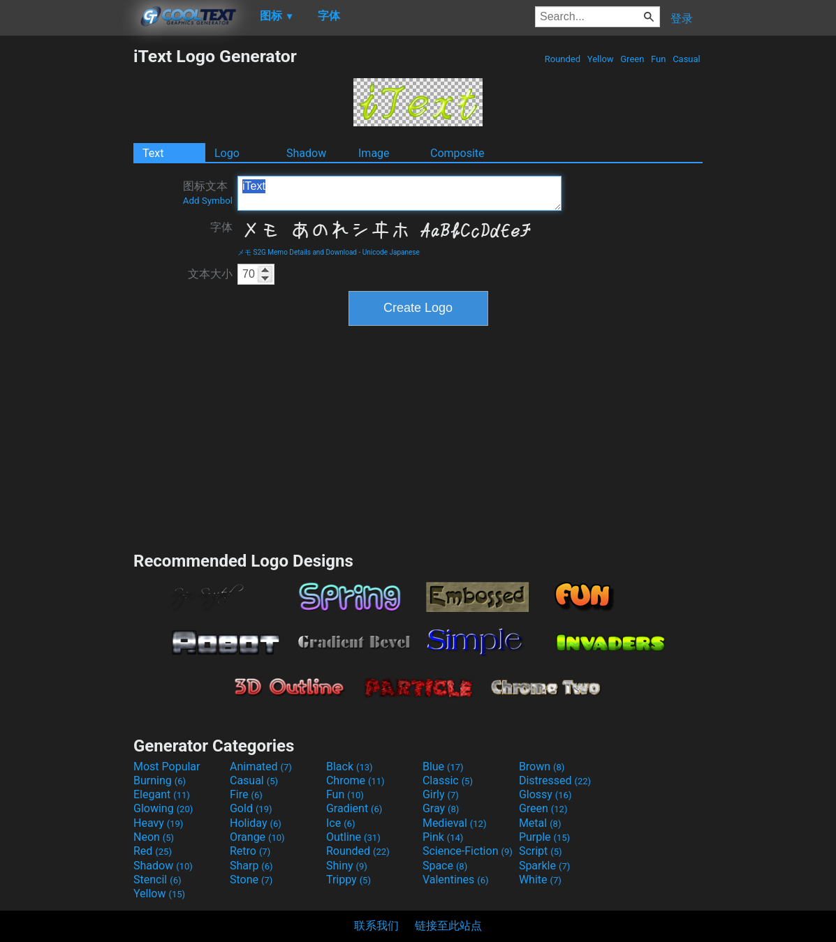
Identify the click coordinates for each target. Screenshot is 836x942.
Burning (159, 780)
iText (399, 193)
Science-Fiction (468, 851)
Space (445, 865)
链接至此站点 (448, 925)
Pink (443, 837)
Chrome (355, 780)
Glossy (545, 794)
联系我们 (376, 925)
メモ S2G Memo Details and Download (297, 252)
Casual (686, 59)
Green (632, 59)
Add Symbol (208, 200)
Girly (441, 794)
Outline (353, 837)
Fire (246, 794)
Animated (261, 766)
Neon (153, 837)
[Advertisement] (66, 255)
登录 (681, 18)
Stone (251, 879)
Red (152, 851)
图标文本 (208, 192)
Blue (443, 766)
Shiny (346, 865)
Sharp (251, 865)
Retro (250, 851)
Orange (257, 837)
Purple (544, 837)
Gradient (354, 808)
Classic (448, 780)
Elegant (161, 794)
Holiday (255, 823)
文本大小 (210, 274)
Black (349, 766)
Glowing (163, 808)
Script (540, 851)
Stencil (157, 879)
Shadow (306, 153)
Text (152, 153)
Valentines (456, 879)
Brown (541, 766)
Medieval (455, 823)
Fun (658, 59)
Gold (251, 808)
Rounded (563, 59)
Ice (340, 823)
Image (374, 153)
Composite (457, 153)
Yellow (600, 59)
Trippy (348, 879)
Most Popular (166, 766)
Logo (227, 153)
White (540, 879)
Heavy (158, 823)
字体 (221, 227)
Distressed (555, 780)
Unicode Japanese (391, 252)
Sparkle (544, 865)
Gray (441, 808)
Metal (540, 823)
